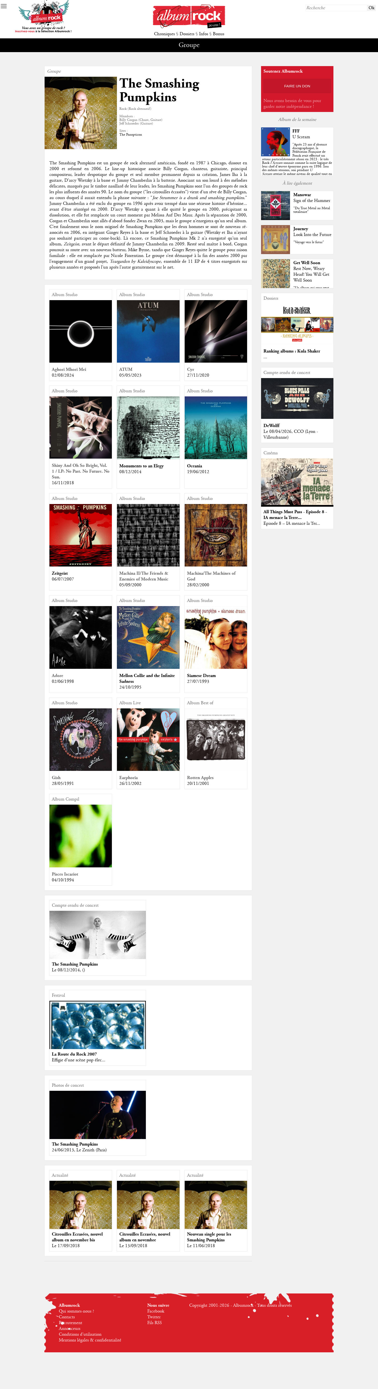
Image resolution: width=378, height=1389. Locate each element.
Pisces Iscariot (65, 874)
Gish (56, 778)
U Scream (301, 137)
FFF (296, 131)
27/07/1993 (198, 681)
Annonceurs (69, 1329)
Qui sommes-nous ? (76, 1311)
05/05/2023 (130, 375)
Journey (300, 229)
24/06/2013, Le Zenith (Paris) (79, 1150)
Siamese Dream (201, 675)
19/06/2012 (198, 472)
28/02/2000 (198, 585)
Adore (57, 675)
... (265, 357)
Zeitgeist (60, 573)
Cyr (190, 369)
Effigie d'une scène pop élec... (78, 1060)
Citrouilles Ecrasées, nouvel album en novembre (144, 1237)
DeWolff (271, 425)
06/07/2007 (63, 579)
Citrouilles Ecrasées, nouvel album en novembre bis (77, 1237)
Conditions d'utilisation (80, 1334)
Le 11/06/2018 (201, 1246)
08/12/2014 (130, 472)
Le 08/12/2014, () (68, 970)
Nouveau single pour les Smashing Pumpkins (209, 1237)
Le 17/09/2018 (66, 1246)
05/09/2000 (130, 585)
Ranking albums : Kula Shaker (291, 351)
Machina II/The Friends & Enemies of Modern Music (143, 576)
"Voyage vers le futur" (308, 242)
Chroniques (164, 34)
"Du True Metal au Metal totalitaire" (311, 210)
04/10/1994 (63, 880)
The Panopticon (130, 134)
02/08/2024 (63, 375)
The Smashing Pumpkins (75, 964)
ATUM (125, 369)
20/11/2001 (198, 784)
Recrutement (70, 1323)
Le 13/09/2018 (133, 1246)
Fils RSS (154, 1323)
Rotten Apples (200, 778)
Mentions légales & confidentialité (90, 1340)
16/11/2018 (63, 483)
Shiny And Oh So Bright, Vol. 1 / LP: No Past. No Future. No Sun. (80, 471)
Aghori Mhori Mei (69, 369)
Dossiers (187, 34)
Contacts (67, 1317)
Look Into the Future (312, 235)
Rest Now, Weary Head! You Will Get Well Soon (311, 274)
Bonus (218, 34)
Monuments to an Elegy (141, 466)
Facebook (155, 1311)
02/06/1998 (63, 681)
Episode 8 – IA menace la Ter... (291, 523)
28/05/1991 (63, 784)
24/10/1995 (130, 687)
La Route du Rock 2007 (74, 1054)
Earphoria (128, 778)
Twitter (154, 1317)
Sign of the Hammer (311, 201)
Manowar (302, 195)
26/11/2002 (130, 784)
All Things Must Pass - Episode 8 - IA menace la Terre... (295, 514)
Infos (203, 34)
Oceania (194, 466)
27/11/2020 (198, 375)
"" (297, 163)
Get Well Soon (306, 263)
